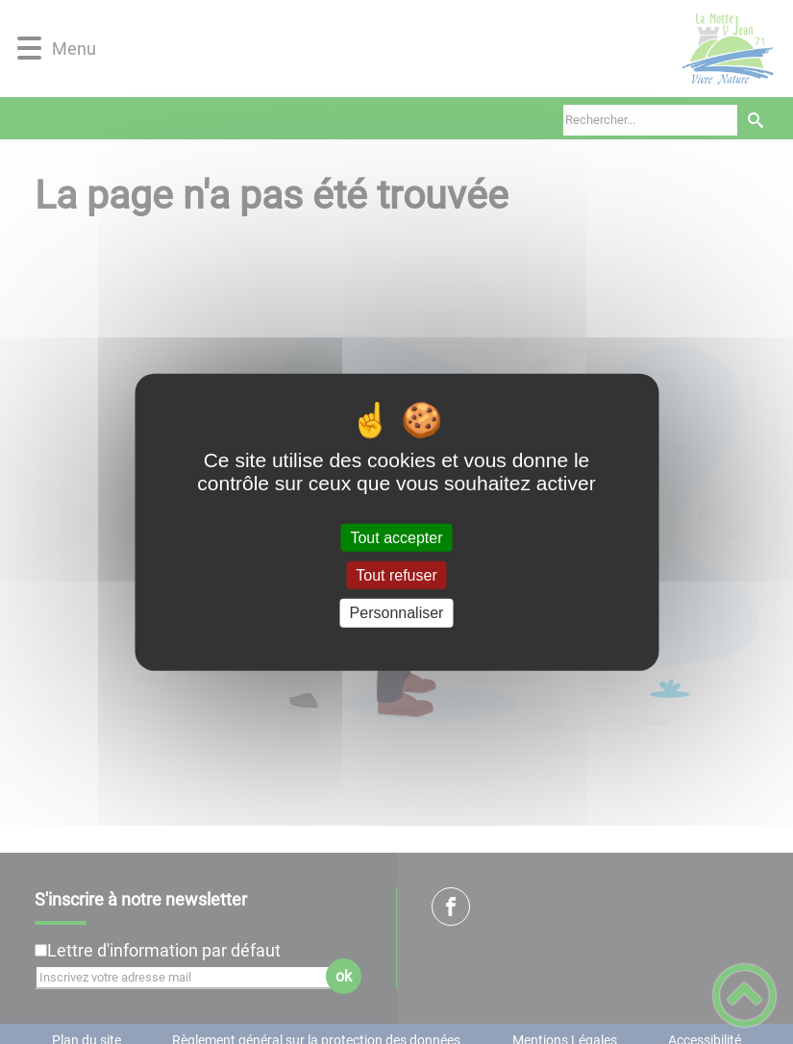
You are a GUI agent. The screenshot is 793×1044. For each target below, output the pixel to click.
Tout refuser (396, 575)
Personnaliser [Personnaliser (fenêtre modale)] (397, 613)
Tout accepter (396, 538)
